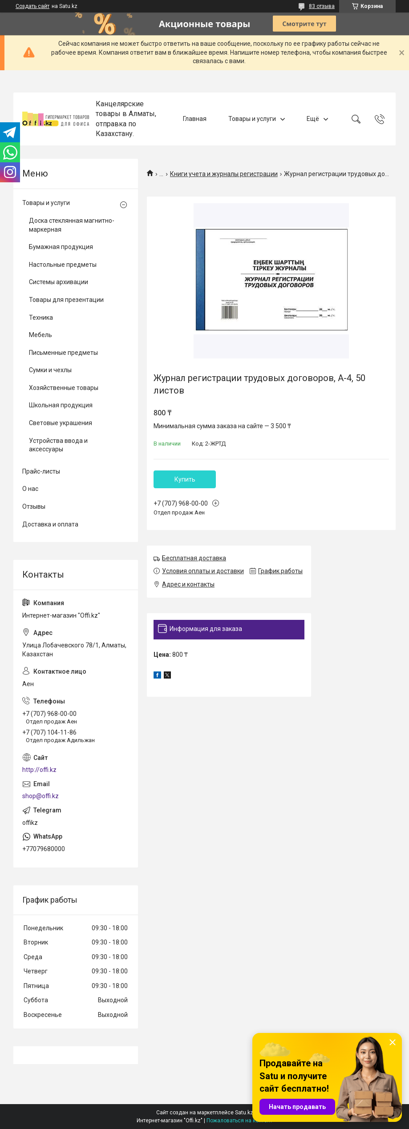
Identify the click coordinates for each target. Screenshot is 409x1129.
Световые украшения (60, 422)
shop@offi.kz (40, 796)
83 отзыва (322, 6)
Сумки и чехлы (50, 370)
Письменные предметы (63, 352)
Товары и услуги (252, 118)
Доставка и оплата (50, 524)
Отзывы (33, 506)
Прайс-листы (41, 471)
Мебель (40, 334)
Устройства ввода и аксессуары (58, 445)
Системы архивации (58, 281)
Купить (184, 479)
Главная (195, 118)
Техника (41, 317)
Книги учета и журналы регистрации (224, 173)
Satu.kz (244, 1112)
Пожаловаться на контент (239, 1120)
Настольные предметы (63, 264)
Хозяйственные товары (63, 387)
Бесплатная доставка (194, 558)
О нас (30, 488)
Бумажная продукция (61, 246)
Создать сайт (32, 6)
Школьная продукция (61, 405)
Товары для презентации (66, 299)
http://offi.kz (39, 769)
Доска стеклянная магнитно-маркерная (71, 225)
